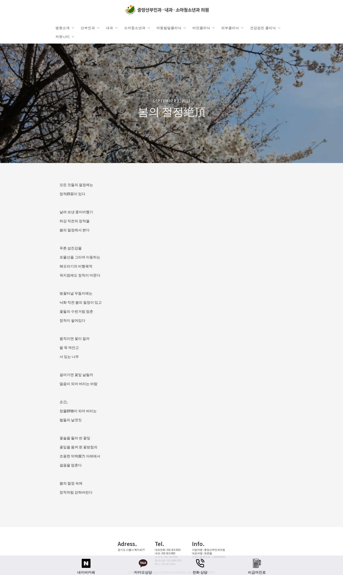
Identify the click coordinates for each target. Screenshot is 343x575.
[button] (64, 27)
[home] (168, 10)
